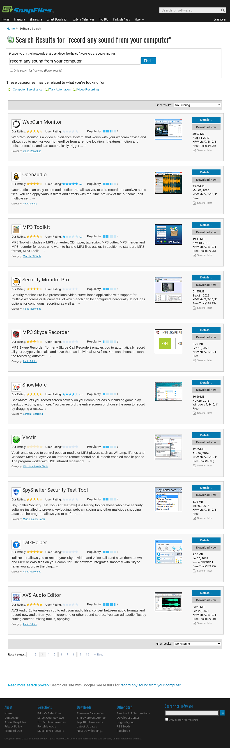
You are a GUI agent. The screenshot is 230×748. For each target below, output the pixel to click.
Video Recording (88, 89)
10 (87, 654)
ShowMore (34, 385)
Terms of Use (13, 730)
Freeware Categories (90, 713)
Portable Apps (46, 726)
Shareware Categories (91, 717)
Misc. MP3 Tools (32, 256)
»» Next (98, 654)
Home (11, 28)
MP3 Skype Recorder (45, 332)
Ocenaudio (34, 174)
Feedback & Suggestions (133, 713)
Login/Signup (126, 722)
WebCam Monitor (42, 122)
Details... (206, 119)
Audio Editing (30, 203)
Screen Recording (33, 413)
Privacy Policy (13, 726)
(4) (80, 184)
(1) (80, 236)
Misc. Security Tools (34, 519)
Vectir (29, 437)
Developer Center (128, 717)
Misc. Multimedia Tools (35, 466)
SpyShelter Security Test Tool (55, 490)
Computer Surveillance (28, 89)
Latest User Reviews (50, 717)
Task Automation (60, 89)
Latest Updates (87, 726)
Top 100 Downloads (90, 722)
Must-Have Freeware (50, 730)
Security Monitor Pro (45, 280)
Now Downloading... (90, 730)
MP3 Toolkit (36, 227)
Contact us (11, 717)
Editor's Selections (49, 713)
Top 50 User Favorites (51, 722)
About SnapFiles (15, 722)
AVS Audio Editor (41, 595)
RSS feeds (124, 726)
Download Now (206, 127)
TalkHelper (34, 542)
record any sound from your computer (150, 685)
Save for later (204, 150)
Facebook (123, 730)
